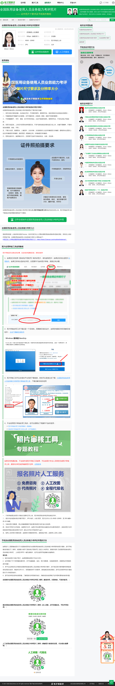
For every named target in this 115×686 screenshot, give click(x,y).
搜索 (112, 20)
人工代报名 (64, 52)
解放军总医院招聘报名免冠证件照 (95, 108)
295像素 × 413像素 (33, 32)
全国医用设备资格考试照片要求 (88, 38)
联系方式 (101, 683)
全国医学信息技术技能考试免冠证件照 (96, 144)
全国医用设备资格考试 (85, 30)
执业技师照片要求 (104, 38)
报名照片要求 (21, 20)
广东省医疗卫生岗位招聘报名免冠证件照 (97, 153)
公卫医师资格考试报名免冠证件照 (95, 135)
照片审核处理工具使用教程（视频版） (20, 426)
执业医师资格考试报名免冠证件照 (95, 171)
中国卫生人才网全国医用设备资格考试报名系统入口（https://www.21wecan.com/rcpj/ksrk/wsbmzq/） (35, 239)
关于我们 (92, 683)
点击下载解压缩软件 (17, 332)
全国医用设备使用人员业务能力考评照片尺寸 (91, 34)
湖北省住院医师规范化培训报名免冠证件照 (97, 126)
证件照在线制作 (42, 52)
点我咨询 (37, 464)
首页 (13, 20)
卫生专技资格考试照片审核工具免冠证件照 (97, 181)
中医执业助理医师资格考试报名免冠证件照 (97, 117)
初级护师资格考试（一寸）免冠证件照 (96, 190)
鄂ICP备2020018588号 (36, 683)
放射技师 (81, 42)
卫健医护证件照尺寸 (34, 20)
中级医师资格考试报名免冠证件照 (95, 162)
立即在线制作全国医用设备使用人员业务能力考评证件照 (39, 219)
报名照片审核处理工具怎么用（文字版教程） (22, 429)
